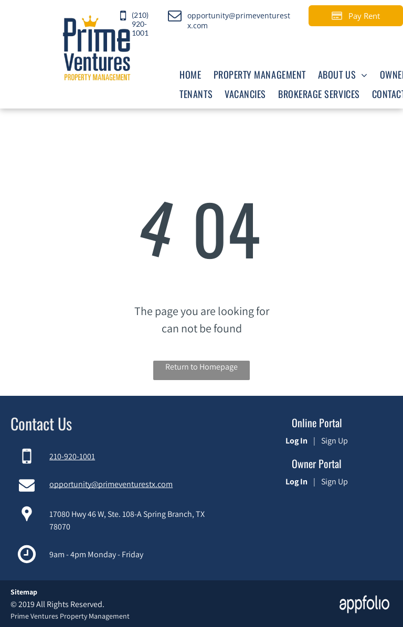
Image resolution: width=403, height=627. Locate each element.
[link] (144, 15)
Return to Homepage (201, 366)
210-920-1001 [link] (72, 456)
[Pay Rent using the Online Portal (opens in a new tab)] (356, 15)
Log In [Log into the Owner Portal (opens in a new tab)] (296, 481)
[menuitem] (189, 74)
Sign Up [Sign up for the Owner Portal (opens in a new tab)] (334, 481)
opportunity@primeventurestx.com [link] (111, 484)
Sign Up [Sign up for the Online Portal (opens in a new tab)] (334, 440)
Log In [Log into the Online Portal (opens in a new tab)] (296, 440)
